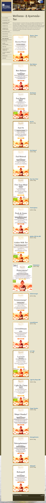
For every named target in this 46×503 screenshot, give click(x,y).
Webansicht (42, 495)
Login (43, 494)
